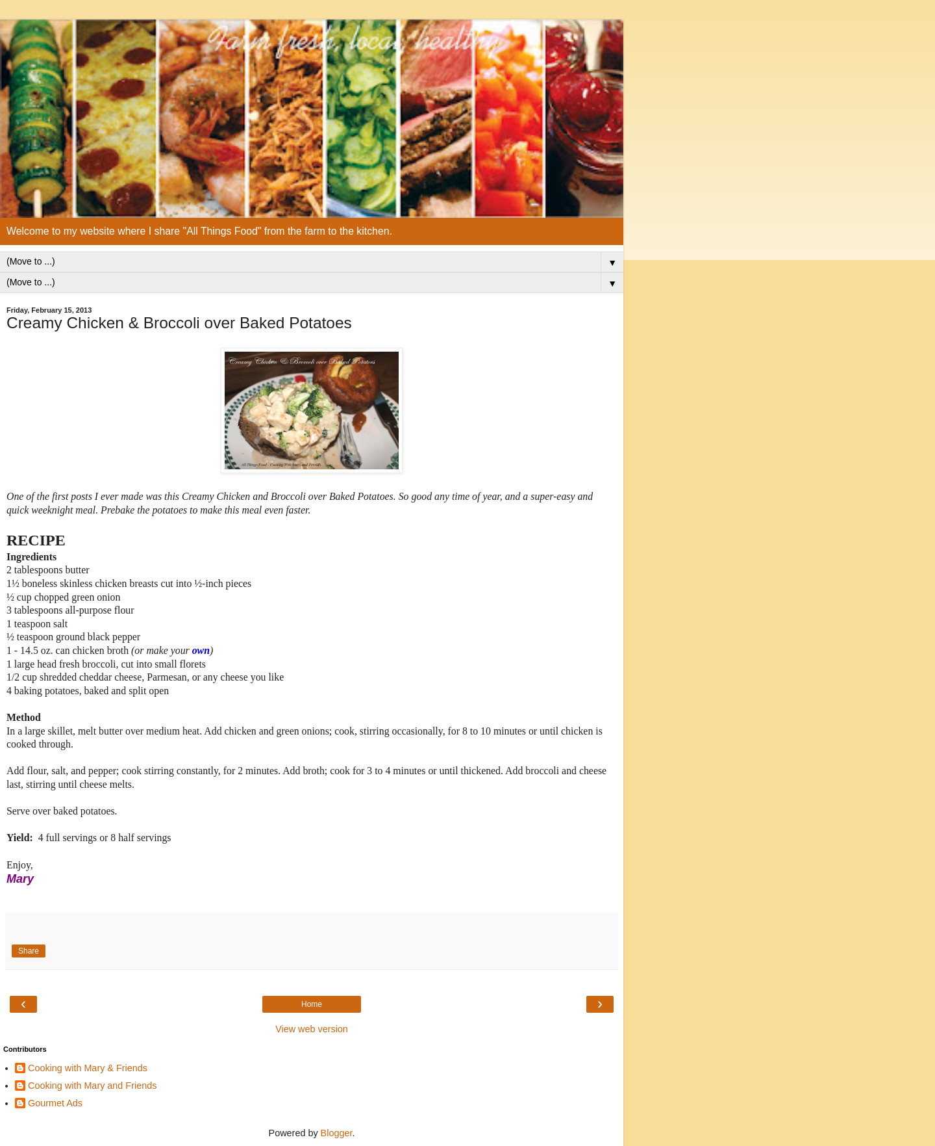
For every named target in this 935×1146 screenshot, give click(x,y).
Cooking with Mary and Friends (92, 1085)
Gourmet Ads (55, 1103)
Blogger (337, 1133)
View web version (311, 1029)
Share (28, 951)
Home (311, 1004)
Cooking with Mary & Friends (87, 1068)
